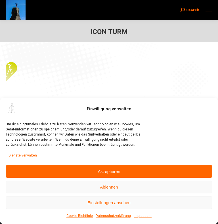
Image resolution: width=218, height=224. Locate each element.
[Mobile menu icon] (208, 10)
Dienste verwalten (23, 155)
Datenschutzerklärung (113, 216)
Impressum (143, 216)
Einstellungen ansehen (109, 202)
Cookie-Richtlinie (79, 216)
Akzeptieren (109, 171)
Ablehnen (109, 187)
